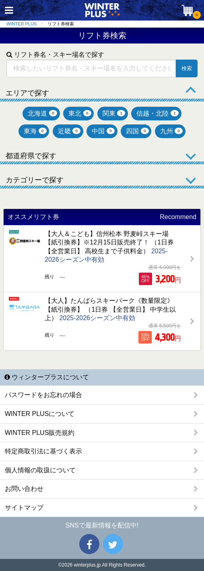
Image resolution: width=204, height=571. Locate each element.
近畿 (69, 131)
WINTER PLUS (21, 23)
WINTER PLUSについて (39, 413)
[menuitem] (26, 24)
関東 (114, 113)
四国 (137, 131)
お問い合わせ (24, 488)
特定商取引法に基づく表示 (43, 451)
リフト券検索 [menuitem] (60, 23)
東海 (35, 131)
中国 (103, 131)
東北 (79, 113)
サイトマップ (24, 507)
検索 (186, 68)
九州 (171, 131)
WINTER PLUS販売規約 (39, 432)
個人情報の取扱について (40, 470)
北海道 (42, 113)
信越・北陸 (157, 113)
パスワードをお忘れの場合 (43, 394)
